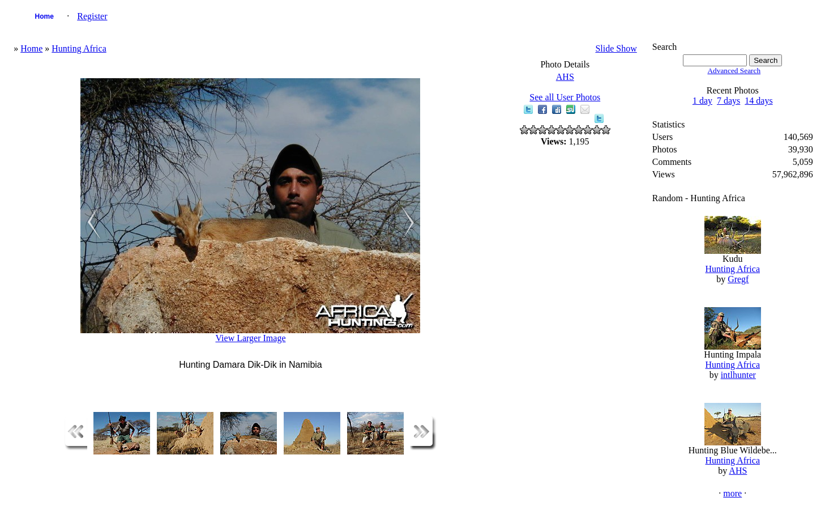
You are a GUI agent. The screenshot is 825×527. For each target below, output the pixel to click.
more (732, 493)
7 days (728, 100)
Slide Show (615, 48)
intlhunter (738, 375)
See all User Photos (564, 97)
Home (44, 16)
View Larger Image (250, 338)
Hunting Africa (79, 48)
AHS (565, 77)
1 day (702, 100)
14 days (758, 100)
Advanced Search (733, 70)
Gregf (738, 279)
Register (92, 16)
